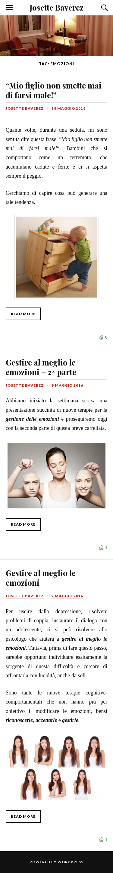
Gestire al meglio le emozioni (41, 578)
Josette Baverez (56, 7)
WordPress (70, 862)
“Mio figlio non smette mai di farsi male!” (54, 90)
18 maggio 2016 (69, 108)
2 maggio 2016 (67, 596)
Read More (23, 313)
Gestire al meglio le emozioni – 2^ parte (41, 367)
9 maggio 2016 (67, 385)
